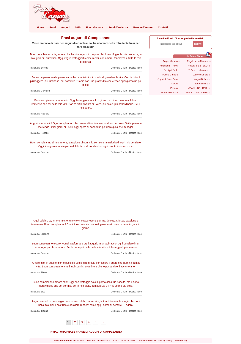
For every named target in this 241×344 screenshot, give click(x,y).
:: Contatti (161, 27)
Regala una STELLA (198, 65)
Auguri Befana (201, 79)
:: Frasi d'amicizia (117, 27)
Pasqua (174, 88)
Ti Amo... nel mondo (198, 70)
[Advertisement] (86, 187)
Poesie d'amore (170, 74)
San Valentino (201, 83)
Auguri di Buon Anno (167, 79)
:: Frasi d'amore (93, 27)
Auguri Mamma (170, 61)
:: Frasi (51, 27)
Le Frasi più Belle (169, 70)
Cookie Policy (180, 340)
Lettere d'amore (200, 74)
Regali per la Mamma (197, 61)
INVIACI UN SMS (169, 92)
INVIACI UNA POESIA (197, 92)
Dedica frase (135, 67)
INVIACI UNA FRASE (197, 88)
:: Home (39, 27)
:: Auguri (64, 27)
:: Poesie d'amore (141, 27)
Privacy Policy (165, 340)
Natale (174, 83)
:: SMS (77, 27)
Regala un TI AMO (169, 65)
